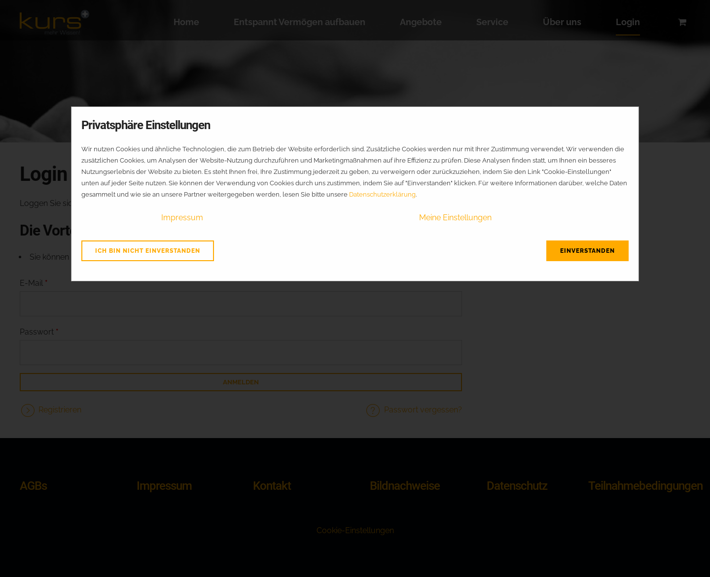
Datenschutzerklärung (382, 194)
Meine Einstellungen (455, 217)
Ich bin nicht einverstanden (147, 250)
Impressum (182, 217)
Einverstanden (587, 250)
